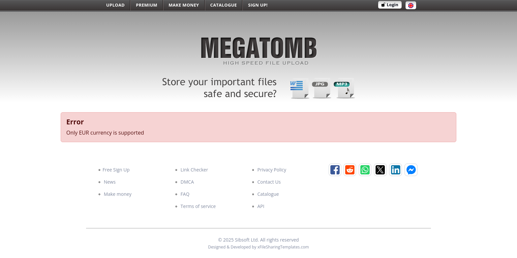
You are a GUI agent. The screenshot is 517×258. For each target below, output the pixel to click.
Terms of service (195, 206)
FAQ (182, 194)
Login (389, 5)
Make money (115, 194)
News (107, 182)
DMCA (184, 182)
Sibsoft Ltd (246, 240)
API (258, 206)
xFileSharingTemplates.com (283, 247)
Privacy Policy (269, 170)
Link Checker (191, 170)
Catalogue (265, 194)
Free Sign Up (114, 170)
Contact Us (266, 182)
